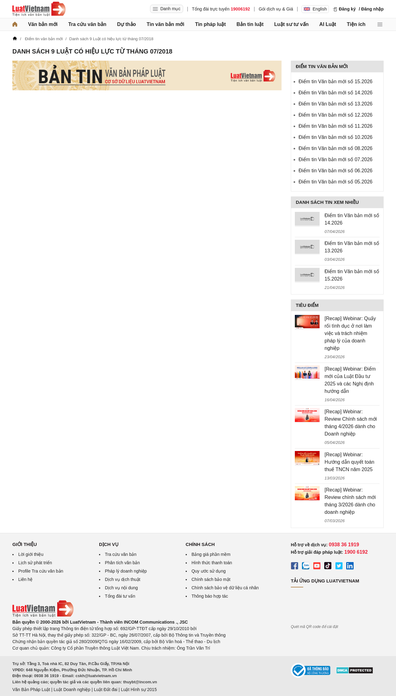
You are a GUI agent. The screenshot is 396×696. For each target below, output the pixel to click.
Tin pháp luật (210, 24)
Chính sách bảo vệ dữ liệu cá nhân (225, 587)
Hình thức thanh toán (212, 562)
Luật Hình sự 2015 (139, 689)
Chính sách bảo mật (211, 579)
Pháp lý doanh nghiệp (126, 571)
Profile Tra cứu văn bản (40, 571)
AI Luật (327, 24)
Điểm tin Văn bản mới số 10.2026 (335, 137)
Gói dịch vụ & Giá (276, 8)
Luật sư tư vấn (291, 24)
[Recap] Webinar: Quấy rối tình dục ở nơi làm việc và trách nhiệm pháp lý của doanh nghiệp (350, 333)
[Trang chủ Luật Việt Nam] (39, 9)
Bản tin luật (249, 24)
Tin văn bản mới (165, 24)
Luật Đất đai (105, 689)
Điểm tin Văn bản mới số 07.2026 (335, 159)
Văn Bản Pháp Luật (31, 689)
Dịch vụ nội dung (121, 587)
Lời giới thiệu (30, 554)
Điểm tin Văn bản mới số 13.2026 (335, 103)
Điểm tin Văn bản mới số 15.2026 (335, 81)
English (315, 8)
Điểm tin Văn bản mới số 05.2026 (335, 181)
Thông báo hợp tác (210, 596)
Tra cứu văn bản (87, 24)
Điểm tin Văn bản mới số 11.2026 (335, 126)
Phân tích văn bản (122, 562)
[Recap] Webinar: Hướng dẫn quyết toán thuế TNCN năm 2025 (349, 462)
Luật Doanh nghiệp (72, 689)
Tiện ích (356, 24)
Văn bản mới (43, 24)
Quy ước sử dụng (209, 571)
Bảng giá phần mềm (211, 554)
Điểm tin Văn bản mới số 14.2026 (335, 92)
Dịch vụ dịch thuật (122, 579)
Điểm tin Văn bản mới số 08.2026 (335, 148)
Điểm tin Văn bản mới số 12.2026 (335, 115)
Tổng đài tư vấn (120, 596)
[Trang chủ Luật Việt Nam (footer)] (43, 615)
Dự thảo (126, 24)
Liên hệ (25, 579)
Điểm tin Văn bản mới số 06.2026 (335, 170)
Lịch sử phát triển (35, 562)
